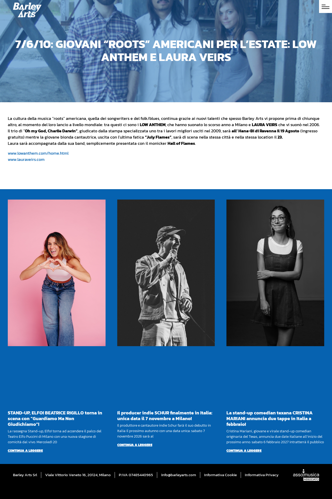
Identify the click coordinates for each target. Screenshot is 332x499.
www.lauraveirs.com (26, 159)
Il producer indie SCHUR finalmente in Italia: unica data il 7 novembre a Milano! (164, 415)
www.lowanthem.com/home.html (38, 153)
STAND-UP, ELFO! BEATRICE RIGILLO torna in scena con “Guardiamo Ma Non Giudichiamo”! (55, 418)
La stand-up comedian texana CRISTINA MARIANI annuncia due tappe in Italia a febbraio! (269, 418)
